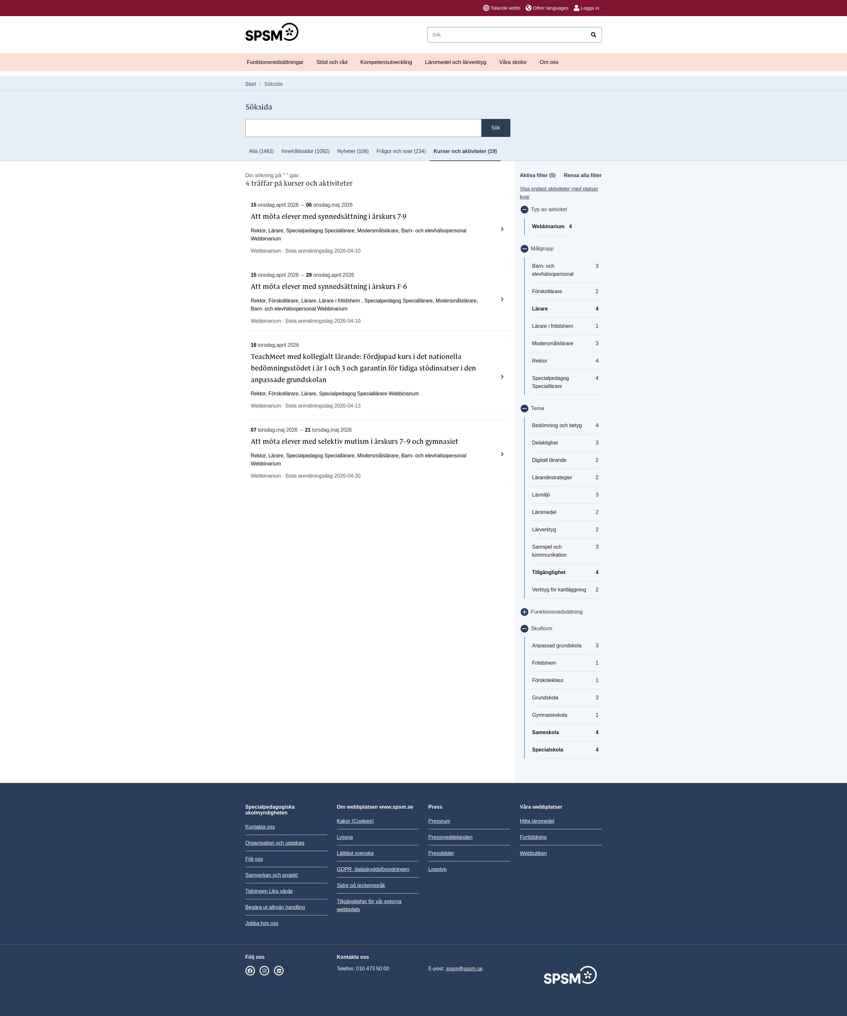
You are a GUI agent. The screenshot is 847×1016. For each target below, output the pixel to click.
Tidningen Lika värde (269, 891)
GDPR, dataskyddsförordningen (373, 869)
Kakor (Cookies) (355, 821)
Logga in (586, 8)
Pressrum (439, 821)
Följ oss (254, 859)
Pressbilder (441, 853)
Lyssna (345, 837)
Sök (495, 127)
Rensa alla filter (583, 175)
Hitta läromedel (537, 821)
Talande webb (501, 8)
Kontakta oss (260, 827)
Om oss (549, 62)
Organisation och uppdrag (274, 843)
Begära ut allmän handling (275, 907)
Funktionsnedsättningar (275, 62)
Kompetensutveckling (386, 62)
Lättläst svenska (355, 853)
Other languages (547, 8)
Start (250, 84)
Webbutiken (533, 853)
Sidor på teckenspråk (361, 885)
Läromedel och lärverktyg (455, 62)
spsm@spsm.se (464, 968)
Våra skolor (513, 62)
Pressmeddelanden (450, 837)
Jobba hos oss (261, 923)
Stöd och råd (331, 62)
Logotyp (437, 869)
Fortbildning (533, 837)
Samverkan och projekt (271, 875)
